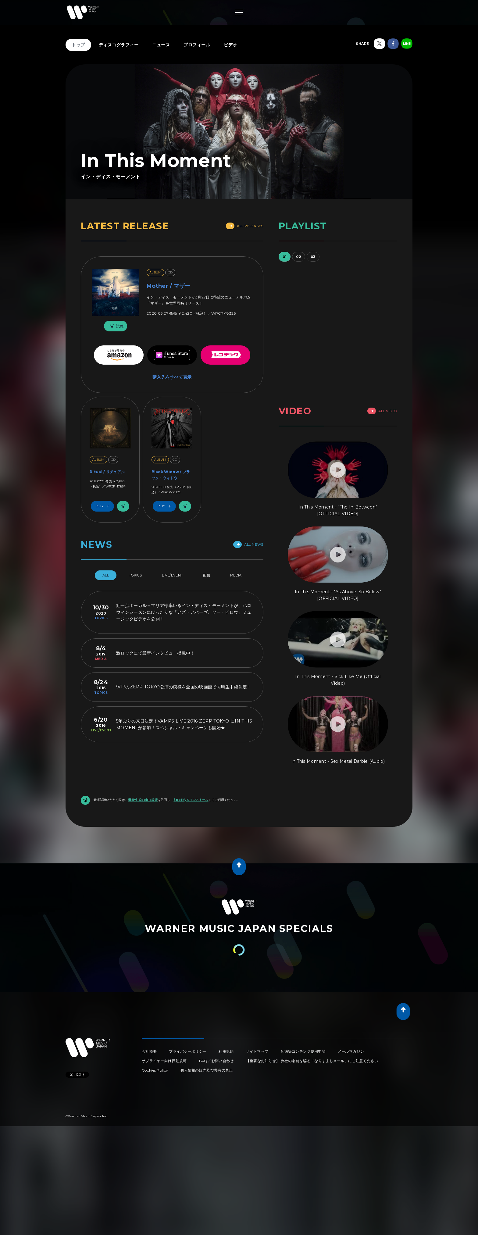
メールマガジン (351, 1051)
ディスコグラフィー (119, 45)
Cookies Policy (155, 1070)
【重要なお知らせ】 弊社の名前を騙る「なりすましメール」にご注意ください (312, 1060)
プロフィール (197, 45)
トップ (78, 45)
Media (236, 575)
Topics (135, 575)
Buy (104, 506)
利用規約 (226, 1051)
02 (298, 257)
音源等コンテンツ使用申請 (303, 1051)
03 (313, 257)
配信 (206, 575)
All (105, 575)
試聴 (115, 326)
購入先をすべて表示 (172, 377)
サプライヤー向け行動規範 (164, 1060)
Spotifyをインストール (190, 800)
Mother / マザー (169, 286)
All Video (382, 411)
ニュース (161, 45)
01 (285, 257)
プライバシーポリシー (187, 1051)
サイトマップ (257, 1051)
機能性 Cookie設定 (143, 800)
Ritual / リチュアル (107, 471)
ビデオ (230, 45)
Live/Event (172, 575)
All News (248, 544)
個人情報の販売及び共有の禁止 (206, 1070)
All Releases (244, 226)
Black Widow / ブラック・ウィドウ (171, 474)
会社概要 (149, 1051)
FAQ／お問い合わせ (216, 1060)
